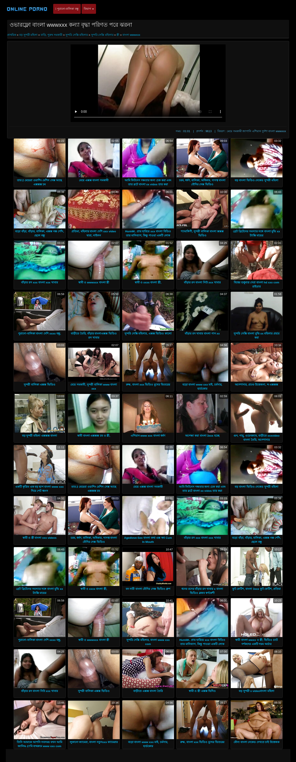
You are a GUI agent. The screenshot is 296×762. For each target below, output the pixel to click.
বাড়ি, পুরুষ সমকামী (51, 34)
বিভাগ (89, 8)
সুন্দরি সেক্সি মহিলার (76, 34)
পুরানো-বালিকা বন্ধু (67, 8)
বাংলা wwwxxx (131, 34)
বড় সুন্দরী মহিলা (28, 34)
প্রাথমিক (12, 34)
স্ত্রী (117, 34)
